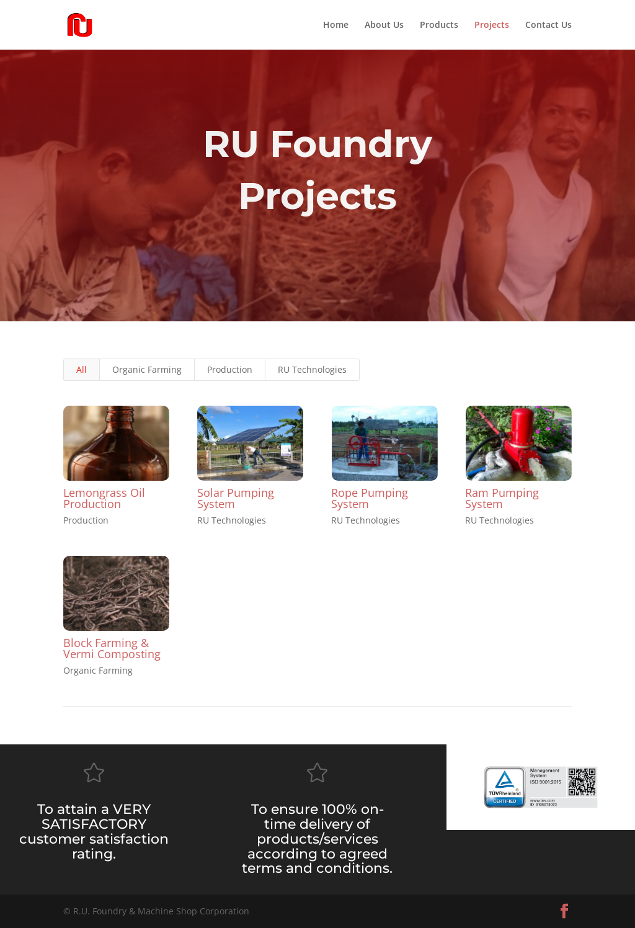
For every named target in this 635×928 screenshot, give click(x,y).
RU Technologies (312, 369)
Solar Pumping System (235, 498)
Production (229, 369)
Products (439, 25)
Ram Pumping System (502, 498)
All (81, 369)
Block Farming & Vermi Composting (112, 648)
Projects (491, 25)
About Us (384, 25)
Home (336, 25)
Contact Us (548, 25)
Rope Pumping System (369, 498)
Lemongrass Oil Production (104, 498)
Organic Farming (147, 369)
